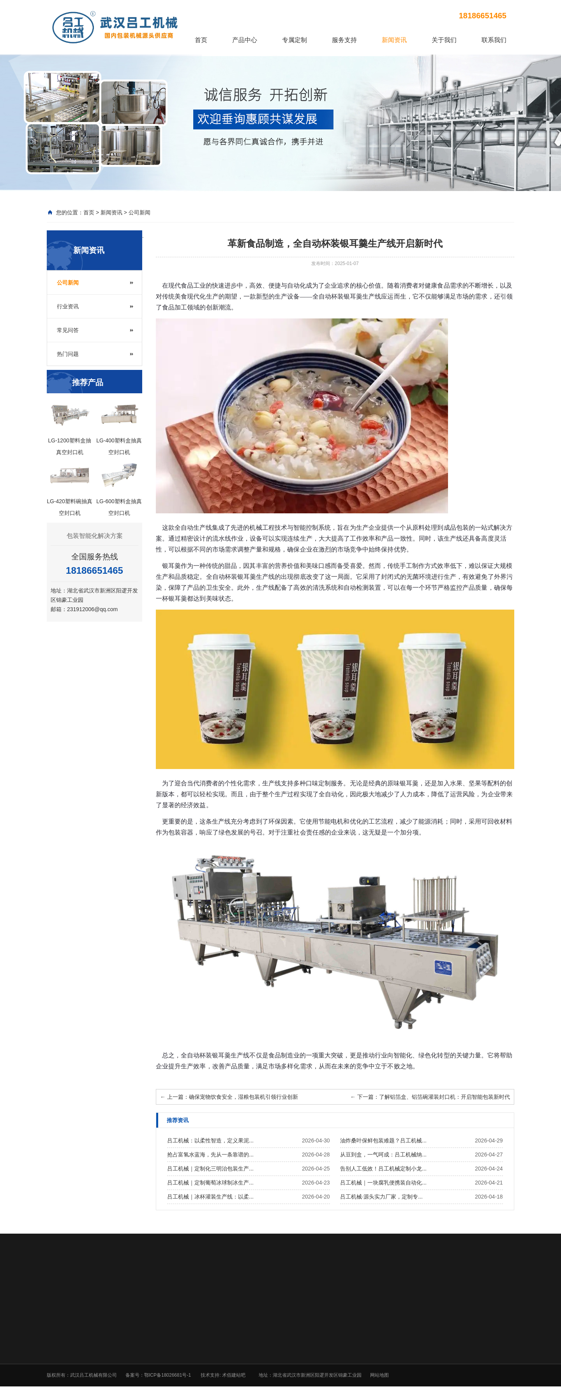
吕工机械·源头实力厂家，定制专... (381, 1196)
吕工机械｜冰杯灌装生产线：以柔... (210, 1196)
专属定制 (294, 40)
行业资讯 (68, 306)
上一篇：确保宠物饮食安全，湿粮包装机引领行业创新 (229, 1097)
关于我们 (444, 40)
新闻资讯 (394, 40)
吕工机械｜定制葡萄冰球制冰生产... (210, 1182)
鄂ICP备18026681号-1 (167, 1375)
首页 (201, 40)
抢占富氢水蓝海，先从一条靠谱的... (210, 1154)
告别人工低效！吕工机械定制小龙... (383, 1168)
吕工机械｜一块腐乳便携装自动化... (383, 1182)
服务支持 (344, 40)
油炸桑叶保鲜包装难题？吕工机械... (383, 1140)
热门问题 (68, 354)
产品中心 (244, 40)
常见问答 (68, 330)
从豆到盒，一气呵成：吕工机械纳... (383, 1154)
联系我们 (494, 40)
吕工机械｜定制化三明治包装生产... (210, 1168)
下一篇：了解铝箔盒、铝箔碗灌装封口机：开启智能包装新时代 (430, 1097)
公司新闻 (139, 212)
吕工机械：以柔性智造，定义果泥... (210, 1140)
